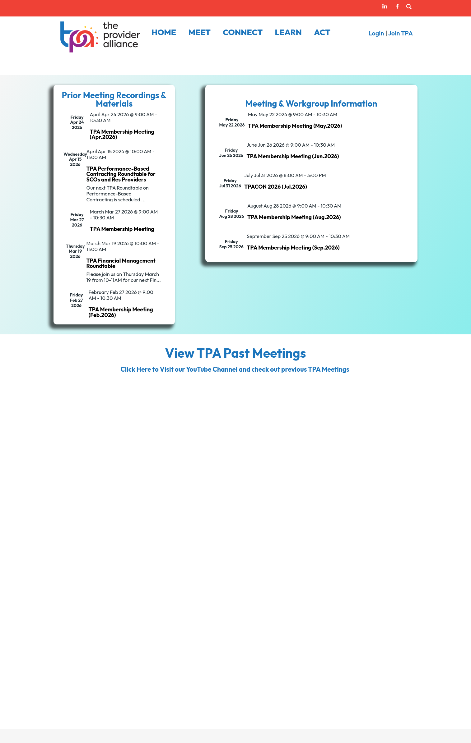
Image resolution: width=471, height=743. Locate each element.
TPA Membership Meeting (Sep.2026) (293, 247)
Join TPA (400, 33)
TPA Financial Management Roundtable (120, 263)
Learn (288, 32)
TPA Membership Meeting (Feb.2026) (121, 312)
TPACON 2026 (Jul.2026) (275, 186)
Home (164, 32)
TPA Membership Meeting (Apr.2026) (122, 134)
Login (376, 33)
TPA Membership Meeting (122, 228)
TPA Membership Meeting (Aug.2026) (294, 217)
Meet (199, 32)
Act (322, 32)
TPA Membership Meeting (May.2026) (295, 125)
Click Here (135, 369)
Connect (243, 32)
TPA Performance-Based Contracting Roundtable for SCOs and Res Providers (120, 174)
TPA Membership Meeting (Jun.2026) (292, 156)
